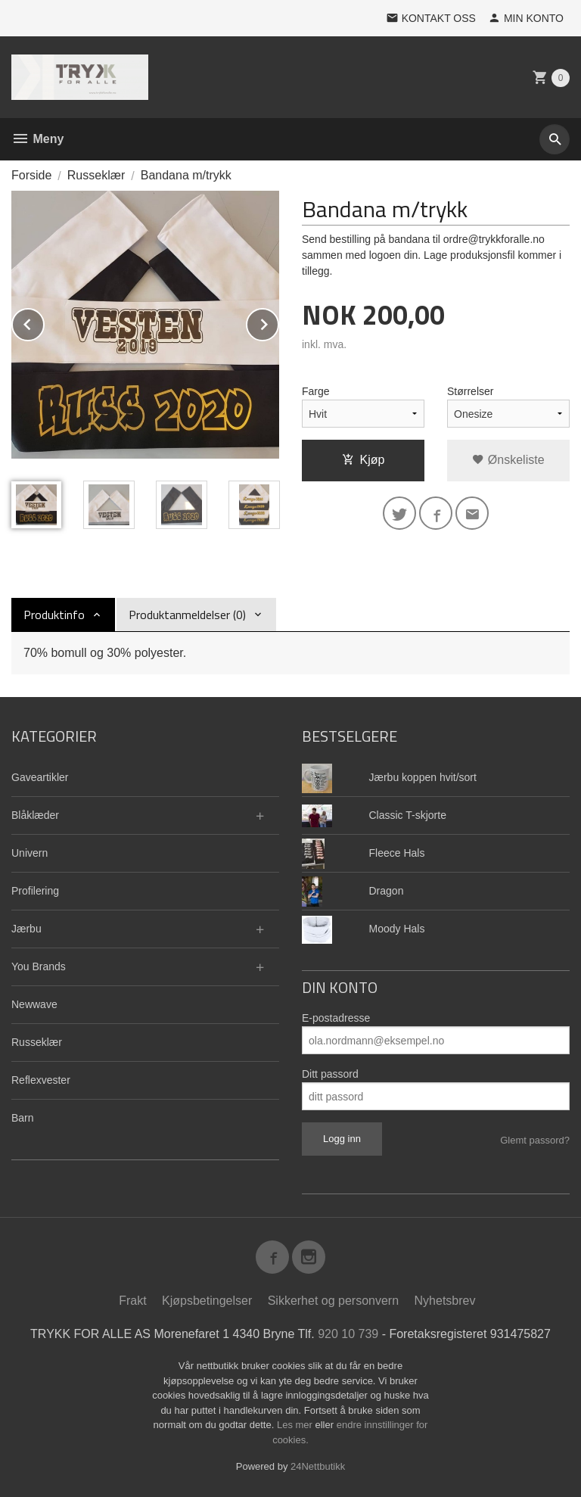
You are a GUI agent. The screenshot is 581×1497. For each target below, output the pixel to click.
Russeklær (36, 1042)
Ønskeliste (508, 459)
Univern (29, 853)
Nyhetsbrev (445, 1300)
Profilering (35, 891)
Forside (31, 175)
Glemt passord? (535, 1140)
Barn (22, 1118)
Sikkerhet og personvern (333, 1300)
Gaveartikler (39, 777)
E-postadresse (336, 1018)
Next (278, 322)
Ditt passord (330, 1074)
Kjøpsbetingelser (207, 1300)
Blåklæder (35, 815)
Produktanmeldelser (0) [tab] (187, 614)
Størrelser (470, 391)
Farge (316, 391)
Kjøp (363, 459)
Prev (44, 322)
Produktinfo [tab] (54, 614)
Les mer (296, 1424)
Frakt (132, 1300)
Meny (37, 138)
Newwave (34, 1004)
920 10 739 (348, 1333)
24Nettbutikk (317, 1466)
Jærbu (26, 929)
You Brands (38, 966)
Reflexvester (40, 1080)
